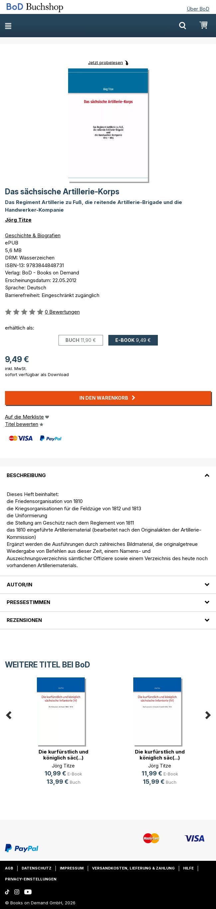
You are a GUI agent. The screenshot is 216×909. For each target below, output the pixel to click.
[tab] (108, 471)
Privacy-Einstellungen (30, 879)
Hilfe (188, 868)
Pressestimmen (28, 602)
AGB (9, 868)
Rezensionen (24, 620)
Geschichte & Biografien (32, 235)
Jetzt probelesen (105, 62)
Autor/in (19, 584)
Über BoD (198, 9)
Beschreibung (26, 475)
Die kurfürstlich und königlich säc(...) (63, 755)
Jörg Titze (18, 220)
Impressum (72, 868)
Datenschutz (37, 868)
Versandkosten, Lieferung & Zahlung (133, 868)
